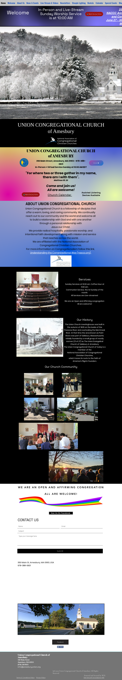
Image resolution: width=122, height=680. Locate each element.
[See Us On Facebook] (61, 513)
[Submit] (60, 551)
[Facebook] (60, 642)
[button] (65, 3)
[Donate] (96, 163)
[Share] (60, 647)
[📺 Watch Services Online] (94, 14)
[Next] (110, 72)
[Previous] (12, 72)
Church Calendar (60, 195)
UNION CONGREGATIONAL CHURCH (61, 150)
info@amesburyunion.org (29, 667)
